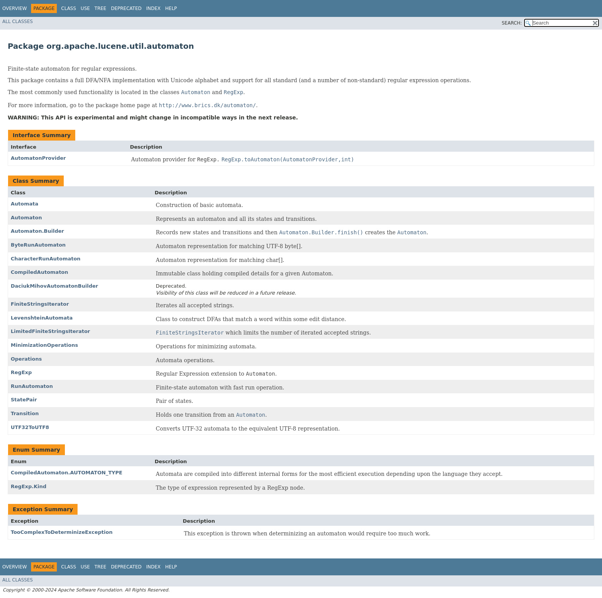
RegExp (21, 372)
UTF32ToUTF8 (30, 427)
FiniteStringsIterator (40, 304)
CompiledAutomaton (39, 272)
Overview (14, 8)
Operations (26, 359)
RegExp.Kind (28, 486)
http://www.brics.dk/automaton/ (207, 105)
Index (153, 8)
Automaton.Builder (37, 231)
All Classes (17, 21)
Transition (25, 413)
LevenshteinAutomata (42, 318)
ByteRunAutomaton (38, 245)
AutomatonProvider (38, 158)
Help (171, 8)
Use (85, 8)
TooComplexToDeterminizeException (61, 532)
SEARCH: (512, 23)
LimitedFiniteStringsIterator (50, 331)
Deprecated (126, 8)
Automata (24, 204)
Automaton (26, 217)
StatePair (24, 400)
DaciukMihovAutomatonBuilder (54, 286)
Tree (100, 8)
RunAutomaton (32, 386)
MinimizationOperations (44, 345)
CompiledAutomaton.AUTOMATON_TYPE (66, 472)
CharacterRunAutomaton (46, 259)
